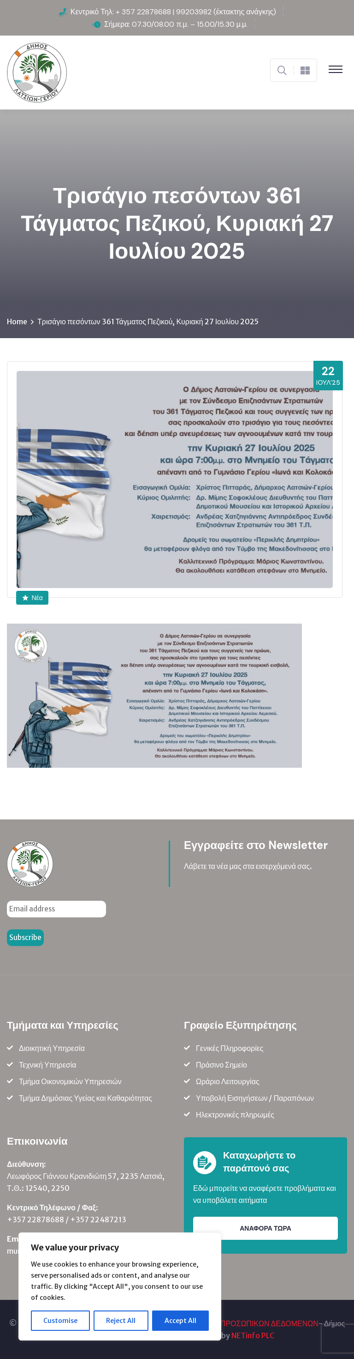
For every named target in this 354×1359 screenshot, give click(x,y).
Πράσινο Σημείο (221, 1064)
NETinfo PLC (252, 1335)
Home (17, 321)
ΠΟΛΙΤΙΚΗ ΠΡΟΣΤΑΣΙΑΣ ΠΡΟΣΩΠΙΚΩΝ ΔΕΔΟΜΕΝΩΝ (228, 1323)
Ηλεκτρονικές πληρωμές (235, 1114)
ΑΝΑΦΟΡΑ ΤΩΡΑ (265, 1228)
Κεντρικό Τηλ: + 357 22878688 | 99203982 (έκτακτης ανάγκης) (174, 12)
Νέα (32, 598)
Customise (60, 1321)
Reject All (121, 1321)
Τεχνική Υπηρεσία (48, 1064)
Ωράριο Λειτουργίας (228, 1081)
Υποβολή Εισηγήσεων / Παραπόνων (255, 1098)
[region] (119, 1286)
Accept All (180, 1321)
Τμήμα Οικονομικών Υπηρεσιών (70, 1081)
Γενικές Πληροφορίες (230, 1048)
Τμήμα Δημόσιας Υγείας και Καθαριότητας (85, 1098)
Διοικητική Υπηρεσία (52, 1048)
